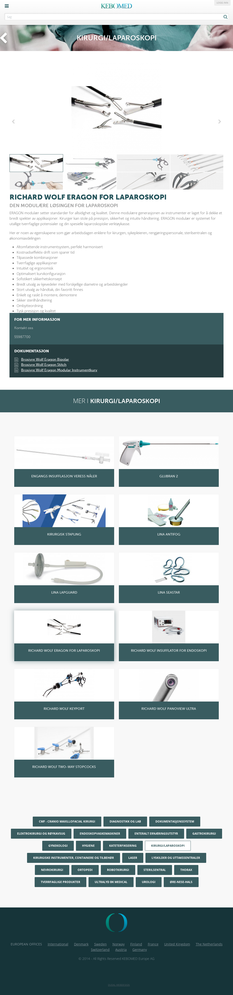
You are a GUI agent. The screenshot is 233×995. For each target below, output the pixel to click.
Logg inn (222, 2)
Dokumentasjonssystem (174, 821)
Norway (118, 944)
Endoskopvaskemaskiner (100, 834)
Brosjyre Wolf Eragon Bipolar (45, 359)
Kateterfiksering (123, 846)
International (58, 944)
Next (218, 121)
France (153, 944)
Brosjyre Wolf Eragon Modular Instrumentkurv (59, 370)
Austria (121, 949)
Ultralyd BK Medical (111, 882)
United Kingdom (177, 944)
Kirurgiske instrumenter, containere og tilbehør (73, 858)
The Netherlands (209, 944)
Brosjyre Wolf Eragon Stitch (43, 365)
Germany (139, 949)
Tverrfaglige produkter (60, 882)
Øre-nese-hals (181, 882)
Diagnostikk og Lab (125, 821)
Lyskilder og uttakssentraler (176, 858)
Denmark (81, 944)
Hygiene (88, 846)
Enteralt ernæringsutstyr (156, 834)
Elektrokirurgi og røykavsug (41, 834)
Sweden (100, 944)
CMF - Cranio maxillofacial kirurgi (67, 821)
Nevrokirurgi (52, 870)
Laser (132, 858)
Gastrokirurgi (204, 834)
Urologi (148, 882)
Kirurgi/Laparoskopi (168, 846)
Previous (14, 121)
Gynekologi (58, 846)
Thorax (186, 870)
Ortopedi (85, 870)
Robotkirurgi (118, 870)
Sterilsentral (155, 870)
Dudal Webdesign (119, 984)
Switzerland (100, 949)
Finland (136, 944)
